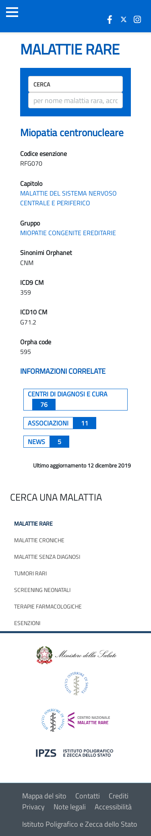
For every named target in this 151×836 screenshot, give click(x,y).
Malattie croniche (39, 540)
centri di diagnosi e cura (68, 399)
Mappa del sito (44, 795)
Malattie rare (33, 523)
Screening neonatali (42, 589)
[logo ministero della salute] (75, 654)
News (48, 441)
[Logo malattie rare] (50, 16)
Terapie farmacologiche (48, 606)
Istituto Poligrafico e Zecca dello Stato (79, 824)
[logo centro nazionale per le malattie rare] (75, 718)
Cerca (41, 84)
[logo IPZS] (75, 752)
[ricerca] (75, 100)
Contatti (87, 795)
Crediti (118, 795)
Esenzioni (27, 623)
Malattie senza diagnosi (47, 556)
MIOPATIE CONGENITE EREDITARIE (68, 233)
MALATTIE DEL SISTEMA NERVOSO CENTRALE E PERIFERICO (68, 198)
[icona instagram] (137, 19)
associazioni (62, 423)
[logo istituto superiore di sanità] (75, 683)
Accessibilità (113, 806)
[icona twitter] (124, 19)
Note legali (70, 806)
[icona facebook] (110, 19)
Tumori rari (30, 573)
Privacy (33, 806)
